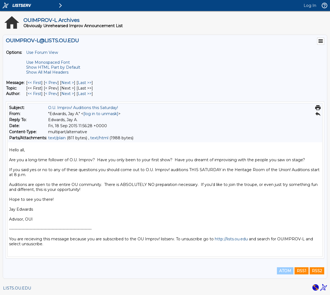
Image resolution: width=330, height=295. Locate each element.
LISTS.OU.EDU (17, 288)
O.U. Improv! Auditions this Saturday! (83, 107)
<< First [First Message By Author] (34, 93)
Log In (310, 5)
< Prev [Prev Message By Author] (51, 93)
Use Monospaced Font (48, 62)
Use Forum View (42, 52)
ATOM (285, 270)
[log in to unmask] (100, 113)
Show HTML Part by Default (53, 67)
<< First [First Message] (34, 82)
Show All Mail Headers (47, 72)
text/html (99, 137)
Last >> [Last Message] (85, 82)
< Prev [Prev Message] (51, 82)
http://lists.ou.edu (231, 238)
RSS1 (301, 270)
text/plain (57, 137)
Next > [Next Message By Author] (67, 93)
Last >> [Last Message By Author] (85, 93)
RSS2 (317, 270)
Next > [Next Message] (67, 82)
